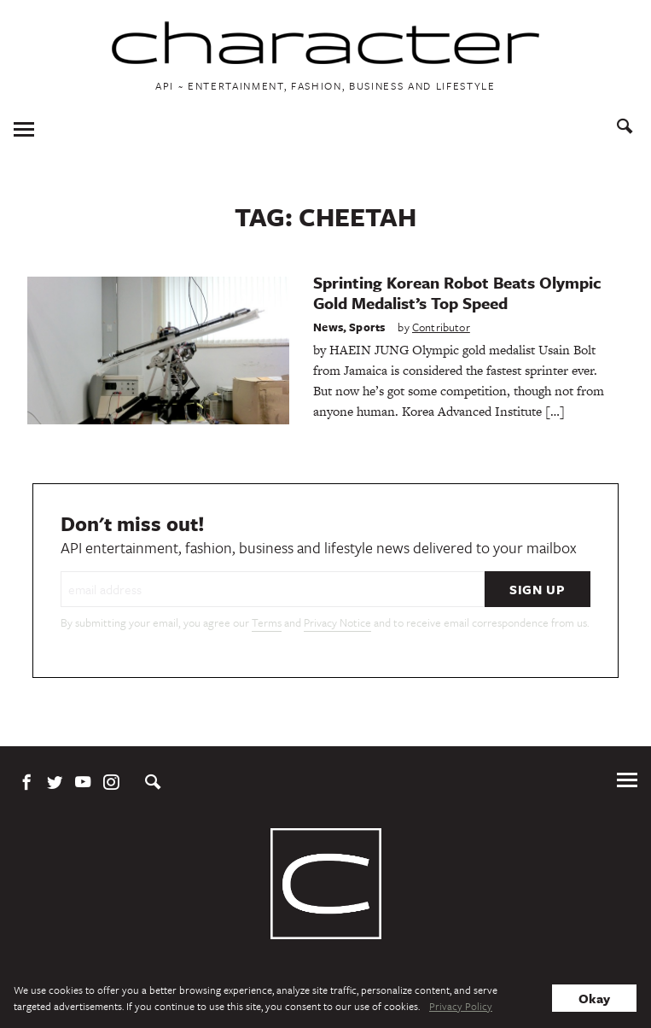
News (328, 327)
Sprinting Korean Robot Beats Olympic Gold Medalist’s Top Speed (457, 292)
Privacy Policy (460, 1005)
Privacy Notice (337, 622)
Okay (594, 998)
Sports (367, 327)
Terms (267, 622)
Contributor (441, 327)
